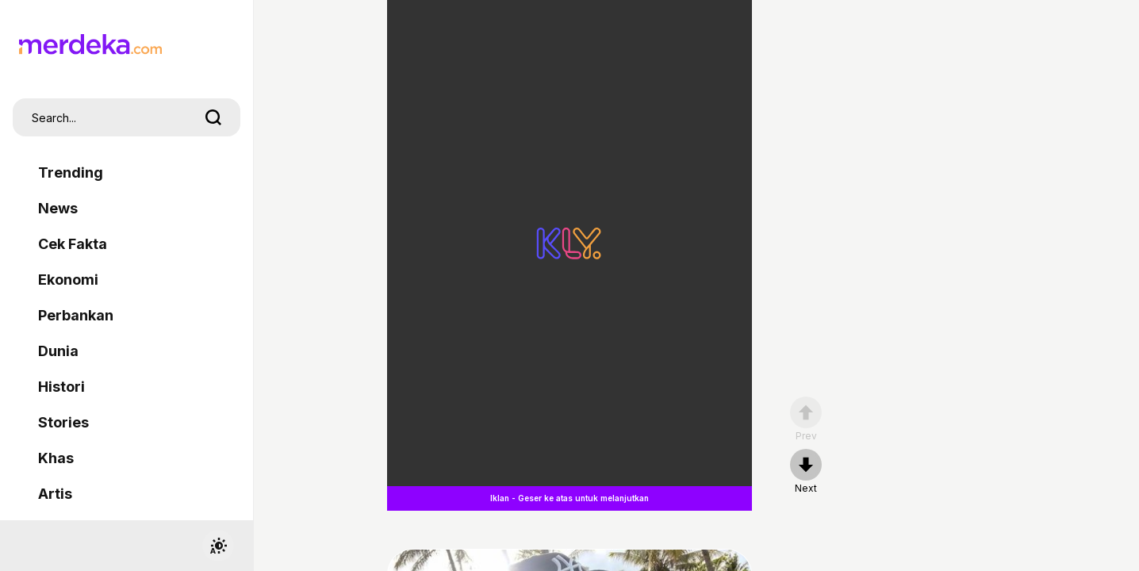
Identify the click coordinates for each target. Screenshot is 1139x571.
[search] (213, 117)
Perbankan (75, 315)
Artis (55, 493)
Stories (63, 422)
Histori (61, 386)
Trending (70, 172)
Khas (56, 458)
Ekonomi (68, 279)
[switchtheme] (218, 545)
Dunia (58, 351)
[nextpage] (806, 472)
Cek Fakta (72, 244)
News (58, 208)
